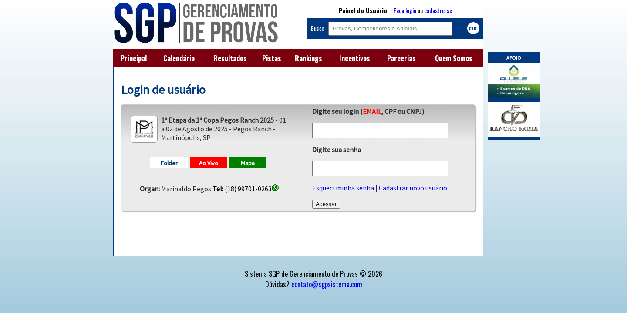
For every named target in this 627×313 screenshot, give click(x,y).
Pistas (271, 58)
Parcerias (401, 58)
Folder (169, 163)
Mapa (248, 163)
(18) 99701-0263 (245, 188)
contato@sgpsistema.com (326, 284)
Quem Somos (453, 58)
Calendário (179, 58)
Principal (134, 58)
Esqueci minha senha (343, 187)
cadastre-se (438, 10)
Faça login (405, 10)
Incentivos (354, 58)
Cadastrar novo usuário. (413, 187)
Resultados (230, 58)
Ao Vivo (208, 163)
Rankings (308, 58)
